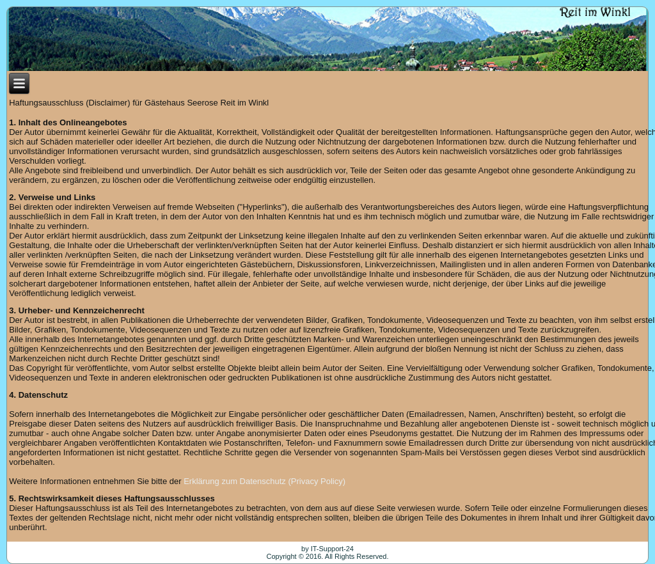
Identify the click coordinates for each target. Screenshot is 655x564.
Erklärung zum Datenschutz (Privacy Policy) (264, 481)
